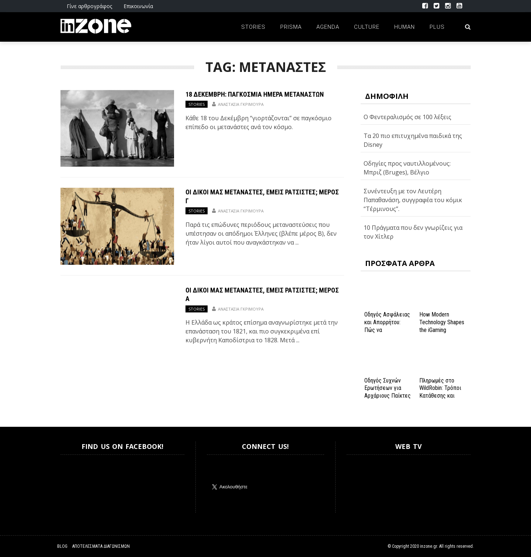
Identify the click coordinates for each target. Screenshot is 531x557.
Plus (437, 27)
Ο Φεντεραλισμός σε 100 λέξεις (407, 117)
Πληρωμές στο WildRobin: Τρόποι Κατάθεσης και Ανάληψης (440, 392)
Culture (366, 27)
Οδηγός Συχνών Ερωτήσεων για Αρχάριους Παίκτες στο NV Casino (387, 392)
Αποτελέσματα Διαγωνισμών (101, 546)
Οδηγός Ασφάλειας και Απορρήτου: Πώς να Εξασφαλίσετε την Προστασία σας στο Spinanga (387, 333)
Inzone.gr (78, 483)
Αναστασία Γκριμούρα (241, 104)
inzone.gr (428, 546)
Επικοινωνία (138, 6)
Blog (62, 546)
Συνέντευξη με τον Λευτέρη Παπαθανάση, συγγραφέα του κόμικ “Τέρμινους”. (413, 200)
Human (404, 27)
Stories (253, 27)
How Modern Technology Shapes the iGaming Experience (441, 326)
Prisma (291, 27)
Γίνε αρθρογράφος (89, 6)
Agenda (327, 27)
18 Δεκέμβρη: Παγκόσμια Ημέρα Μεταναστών (254, 94)
